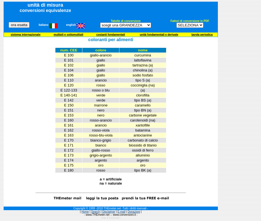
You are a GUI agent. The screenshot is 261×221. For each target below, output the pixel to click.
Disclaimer (108, 211)
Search (95, 211)
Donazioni (134, 211)
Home (85, 211)
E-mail (121, 211)
